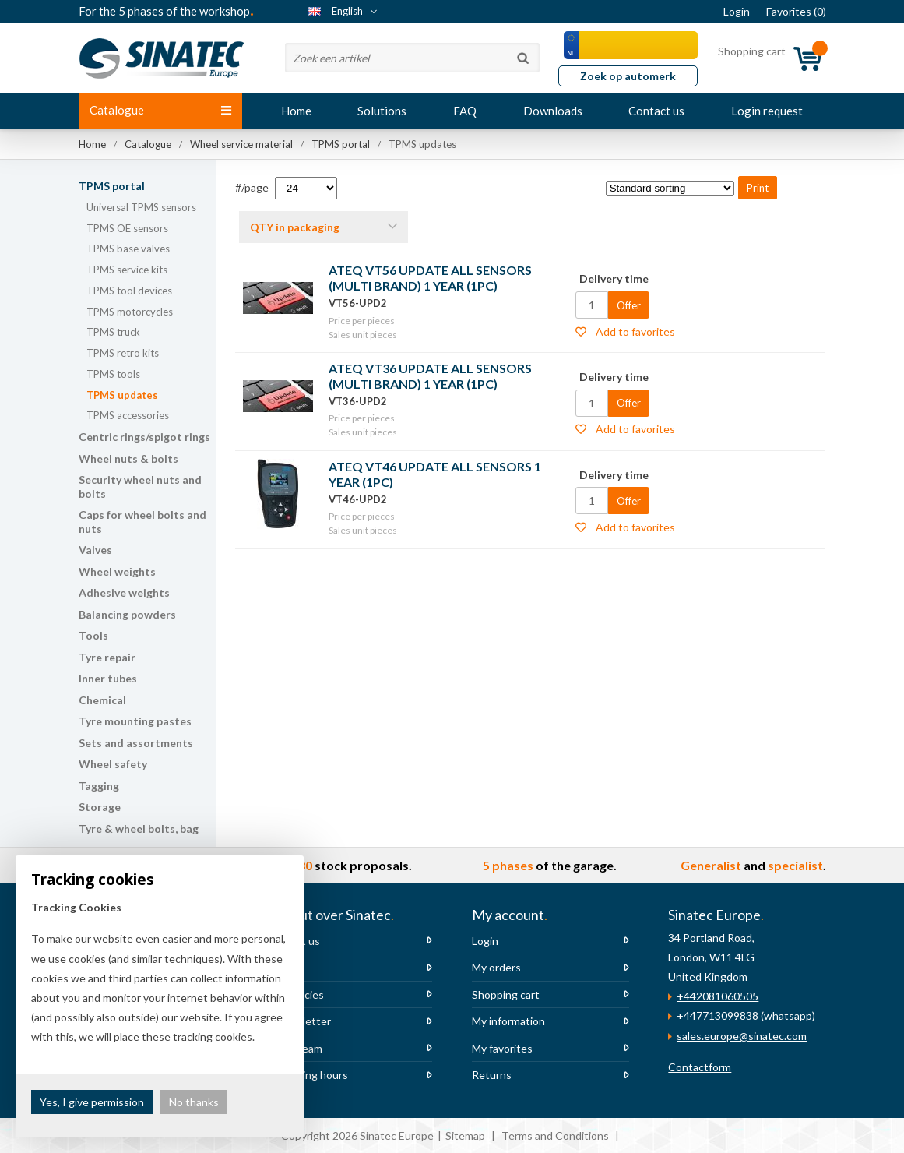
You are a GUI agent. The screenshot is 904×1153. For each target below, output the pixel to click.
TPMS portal (112, 185)
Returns (492, 1074)
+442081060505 (717, 996)
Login (485, 940)
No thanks (194, 1102)
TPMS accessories (127, 415)
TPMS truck (113, 332)
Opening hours (311, 1074)
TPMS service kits (126, 269)
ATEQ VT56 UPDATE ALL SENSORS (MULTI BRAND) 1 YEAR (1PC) (430, 278)
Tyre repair (107, 657)
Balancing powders (127, 614)
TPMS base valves (128, 248)
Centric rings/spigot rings (144, 436)
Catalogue (160, 110)
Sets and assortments (136, 742)
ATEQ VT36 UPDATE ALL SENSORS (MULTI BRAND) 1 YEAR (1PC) (430, 376)
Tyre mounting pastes (135, 721)
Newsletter (303, 1021)
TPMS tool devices (129, 290)
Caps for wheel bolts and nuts (142, 521)
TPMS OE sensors (127, 228)
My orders (496, 967)
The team (298, 1048)
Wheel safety (113, 763)
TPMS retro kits (122, 353)
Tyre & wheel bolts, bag (139, 828)
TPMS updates (122, 395)
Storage (100, 806)
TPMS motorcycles (129, 311)
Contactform (699, 1067)
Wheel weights (117, 571)
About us (297, 940)
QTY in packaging (294, 227)
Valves (95, 549)
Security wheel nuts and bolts (140, 486)
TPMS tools (113, 374)
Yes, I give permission (92, 1102)
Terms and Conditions (555, 1135)
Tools (93, 635)
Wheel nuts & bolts (128, 458)
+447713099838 (717, 1015)
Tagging (99, 785)
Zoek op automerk (628, 76)
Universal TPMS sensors (141, 207)
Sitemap (465, 1135)
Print (758, 188)
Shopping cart (506, 994)
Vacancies (299, 994)
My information (508, 1021)
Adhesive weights (124, 592)
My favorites (502, 1048)
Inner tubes (108, 678)
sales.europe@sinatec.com (742, 1035)
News (289, 967)
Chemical (102, 700)
